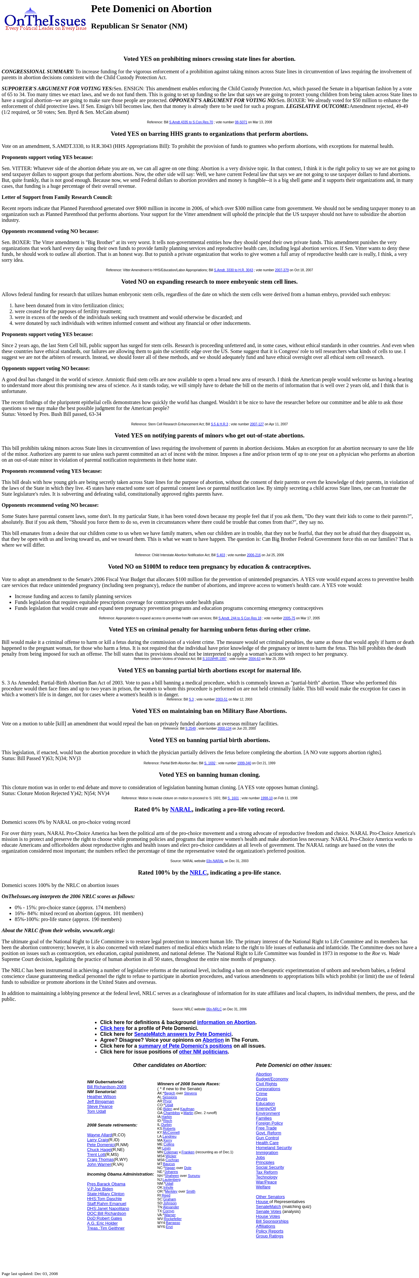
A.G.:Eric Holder (102, 1223)
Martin (188, 1113)
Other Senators (270, 1196)
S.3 (191, 699)
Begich (169, 1093)
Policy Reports (269, 1231)
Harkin (167, 1117)
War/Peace (266, 1182)
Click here (112, 1028)
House (262, 1201)
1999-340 (244, 763)
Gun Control (267, 1137)
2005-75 (289, 618)
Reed (166, 1195)
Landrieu (169, 1136)
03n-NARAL (215, 861)
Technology (267, 1177)
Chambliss (171, 1113)
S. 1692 (209, 763)
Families (264, 1118)
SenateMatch (268, 1206)
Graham (169, 1199)
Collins (169, 1144)
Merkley (171, 1191)
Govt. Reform (268, 1132)
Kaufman (187, 1109)
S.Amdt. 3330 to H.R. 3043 (233, 270)
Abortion (213, 1040)
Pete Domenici (101, 1144)
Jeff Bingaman (100, 1101)
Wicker (171, 1156)
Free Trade (266, 1128)
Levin (166, 1148)
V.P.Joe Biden (100, 1188)
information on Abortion (226, 1022)
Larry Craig (97, 1139)
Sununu (194, 1176)
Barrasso (173, 1223)
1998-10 (267, 798)
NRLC (198, 872)
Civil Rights (266, 1083)
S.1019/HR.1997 (214, 659)
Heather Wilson (101, 1096)
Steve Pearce (100, 1106)
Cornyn (168, 1211)
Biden (168, 1109)
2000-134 (224, 728)
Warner (169, 1215)
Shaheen (172, 1176)
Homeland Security (274, 1147)
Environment (268, 1113)
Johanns (171, 1172)
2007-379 (282, 270)
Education (265, 1103)
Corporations (268, 1088)
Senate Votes (268, 1211)
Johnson (170, 1203)
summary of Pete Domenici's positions (185, 1046)
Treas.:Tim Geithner (106, 1228)
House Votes (268, 1216)
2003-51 (222, 699)
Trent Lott (96, 1154)
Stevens (190, 1093)
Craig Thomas (100, 1159)
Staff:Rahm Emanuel (106, 1203)
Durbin (166, 1125)
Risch (167, 1121)
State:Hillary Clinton (105, 1193)
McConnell (171, 1132)
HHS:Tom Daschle (104, 1198)
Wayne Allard (99, 1134)
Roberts (169, 1128)
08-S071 (241, 122)
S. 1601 (233, 798)
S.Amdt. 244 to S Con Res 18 (239, 618)
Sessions (170, 1097)
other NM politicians (203, 1052)
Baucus (169, 1164)
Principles (265, 1162)
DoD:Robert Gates (104, 1218)
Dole (187, 1168)
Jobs (260, 1157)
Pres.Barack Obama (106, 1183)
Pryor (167, 1101)
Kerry (168, 1140)
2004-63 (254, 659)
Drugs (261, 1098)
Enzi (169, 1227)
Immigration (267, 1152)
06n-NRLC (214, 1009)
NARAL (181, 809)
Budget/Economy (272, 1078)
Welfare (263, 1186)
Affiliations (265, 1226)
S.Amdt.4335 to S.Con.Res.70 (191, 122)
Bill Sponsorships (272, 1221)
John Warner (99, 1164)
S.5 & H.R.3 (219, 424)
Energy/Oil (266, 1108)
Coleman (171, 1152)
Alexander (171, 1207)
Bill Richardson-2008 (106, 1086)
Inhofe (168, 1187)
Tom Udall (96, 1111)
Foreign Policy (269, 1123)
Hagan (170, 1168)
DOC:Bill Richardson (106, 1213)
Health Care (267, 1142)
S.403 (220, 555)
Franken (187, 1152)
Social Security (270, 1167)
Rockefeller (173, 1219)
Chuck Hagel (99, 1149)
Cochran (172, 1160)
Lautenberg (172, 1179)
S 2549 (190, 728)
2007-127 (257, 424)
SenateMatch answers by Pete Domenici (182, 1034)
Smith (190, 1191)
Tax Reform (267, 1172)
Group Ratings (269, 1236)
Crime (261, 1093)
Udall (169, 1105)
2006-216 (254, 555)
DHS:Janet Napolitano (108, 1208)
